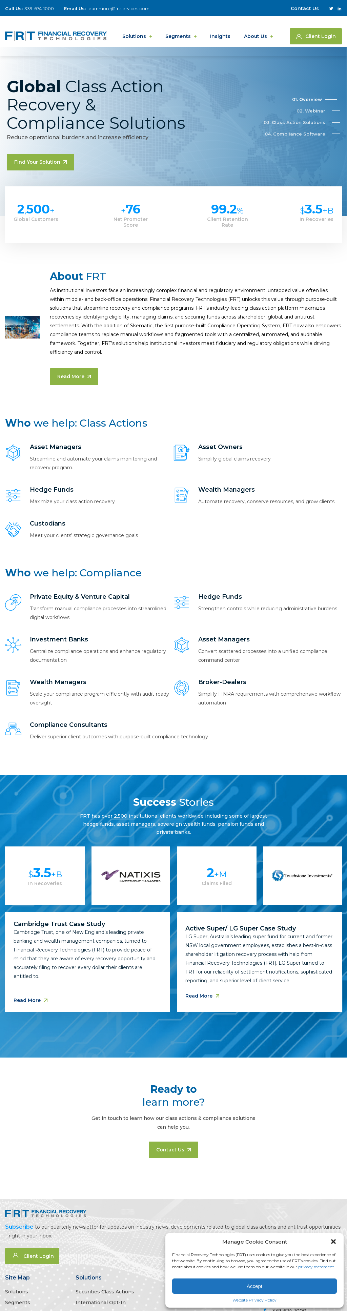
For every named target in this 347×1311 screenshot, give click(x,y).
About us (255, 31)
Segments (178, 31)
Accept (254, 1286)
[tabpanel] (173, 938)
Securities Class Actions (105, 1292)
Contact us (173, 1150)
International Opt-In (101, 1302)
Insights (220, 31)
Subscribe (19, 1227)
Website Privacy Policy (254, 1300)
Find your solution (40, 162)
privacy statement (316, 1266)
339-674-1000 (39, 8)
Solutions (134, 31)
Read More (74, 376)
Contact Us (305, 8)
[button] (333, 1241)
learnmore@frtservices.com (118, 8)
